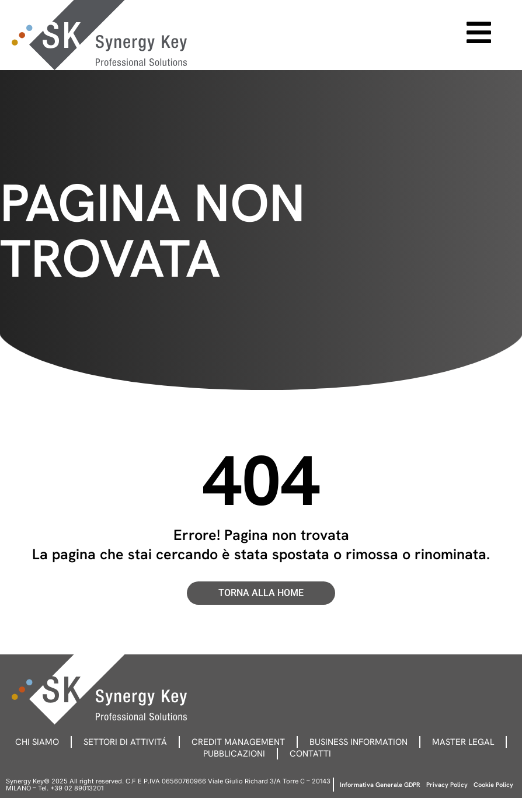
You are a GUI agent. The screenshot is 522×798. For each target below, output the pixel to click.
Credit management (238, 742)
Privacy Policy (447, 784)
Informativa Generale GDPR (380, 784)
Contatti (310, 753)
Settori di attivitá (125, 742)
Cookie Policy (493, 784)
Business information (358, 742)
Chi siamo (37, 742)
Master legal (463, 742)
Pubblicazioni (234, 753)
